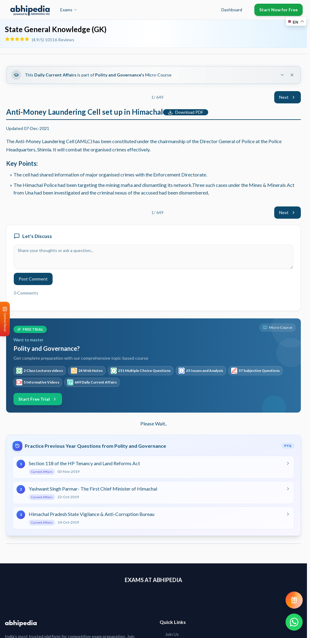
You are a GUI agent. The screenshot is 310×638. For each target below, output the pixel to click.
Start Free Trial (37, 399)
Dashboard (231, 9)
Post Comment (33, 278)
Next (287, 97)
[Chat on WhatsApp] (294, 622)
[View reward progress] (294, 600)
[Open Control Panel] (5, 319)
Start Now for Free (278, 9)
